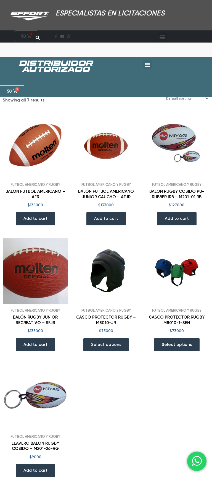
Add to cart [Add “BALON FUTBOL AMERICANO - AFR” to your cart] (35, 218)
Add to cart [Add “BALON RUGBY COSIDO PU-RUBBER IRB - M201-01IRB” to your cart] (177, 218)
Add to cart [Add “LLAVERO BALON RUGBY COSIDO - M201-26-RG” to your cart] (35, 470)
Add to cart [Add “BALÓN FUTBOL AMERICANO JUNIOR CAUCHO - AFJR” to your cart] (106, 218)
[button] (147, 59)
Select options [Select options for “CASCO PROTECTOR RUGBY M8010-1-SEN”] (177, 344)
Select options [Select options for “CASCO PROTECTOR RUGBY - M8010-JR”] (106, 344)
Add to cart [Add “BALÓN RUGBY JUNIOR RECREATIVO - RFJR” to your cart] (35, 344)
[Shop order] (186, 98)
